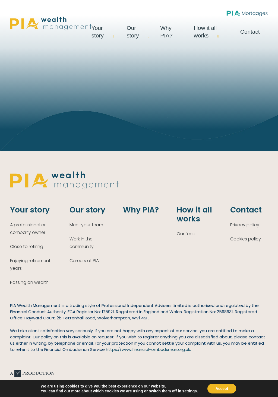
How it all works (221, 28)
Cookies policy (245, 239)
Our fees (186, 234)
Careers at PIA (84, 261)
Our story (156, 28)
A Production (32, 373)
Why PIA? (187, 28)
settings (189, 391)
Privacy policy (244, 225)
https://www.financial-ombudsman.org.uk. (148, 349)
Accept (222, 388)
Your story (124, 28)
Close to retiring (26, 246)
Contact (258, 28)
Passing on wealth (29, 282)
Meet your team (86, 225)
